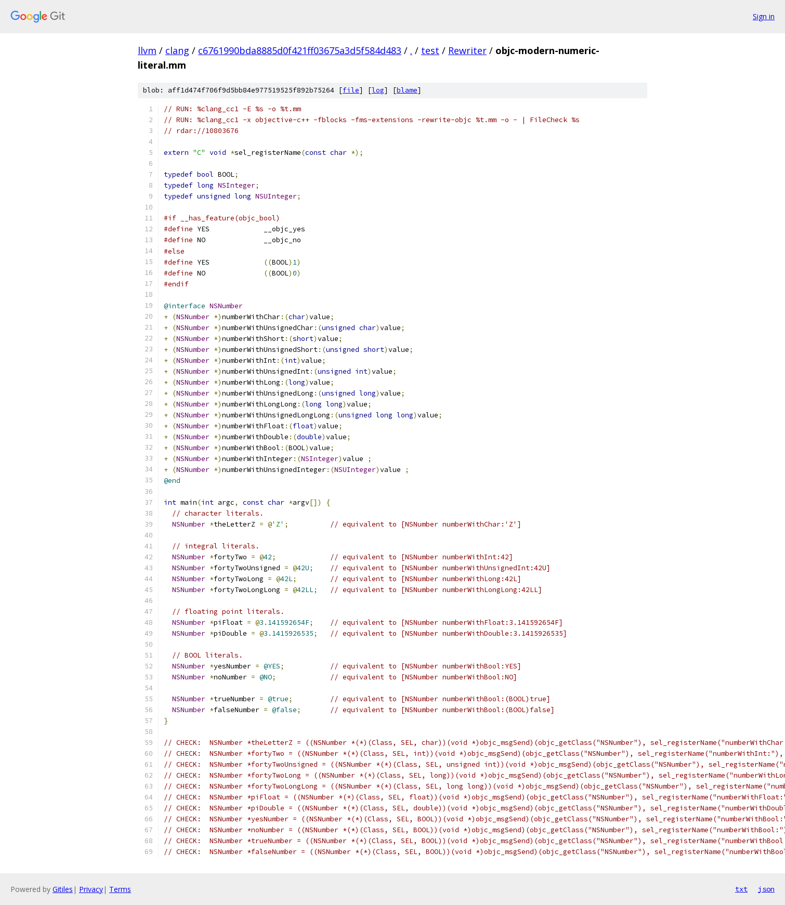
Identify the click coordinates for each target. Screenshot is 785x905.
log (378, 90)
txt (741, 889)
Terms (120, 889)
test (430, 50)
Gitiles (63, 889)
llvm (147, 50)
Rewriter (467, 50)
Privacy (91, 889)
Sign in (764, 16)
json (766, 889)
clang (177, 50)
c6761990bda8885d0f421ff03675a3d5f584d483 (299, 50)
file (351, 90)
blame (407, 90)
